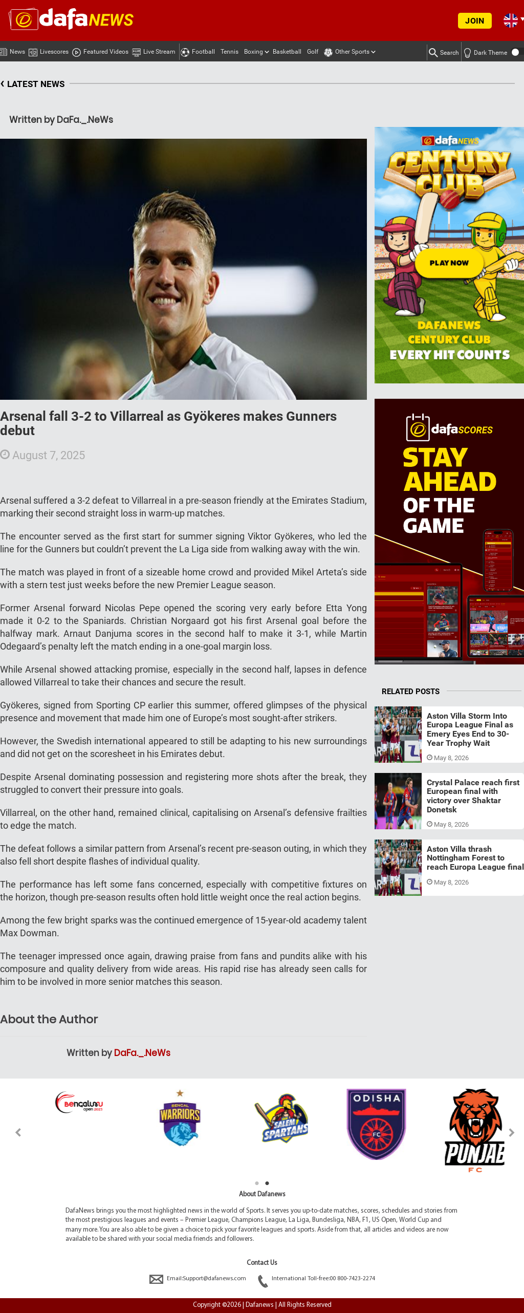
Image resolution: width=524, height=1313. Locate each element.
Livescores (49, 50)
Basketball (287, 51)
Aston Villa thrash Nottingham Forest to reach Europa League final (475, 858)
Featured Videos (100, 50)
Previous (12, 1132)
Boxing (253, 51)
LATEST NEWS (32, 84)
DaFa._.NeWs (142, 1053)
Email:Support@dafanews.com (198, 1279)
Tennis (229, 51)
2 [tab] (267, 1183)
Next (512, 1132)
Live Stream (154, 50)
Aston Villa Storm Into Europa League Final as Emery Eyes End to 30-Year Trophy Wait (470, 729)
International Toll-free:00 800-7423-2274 (316, 1279)
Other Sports (346, 50)
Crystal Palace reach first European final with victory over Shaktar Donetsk (473, 796)
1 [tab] (257, 1183)
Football (198, 50)
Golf (312, 51)
